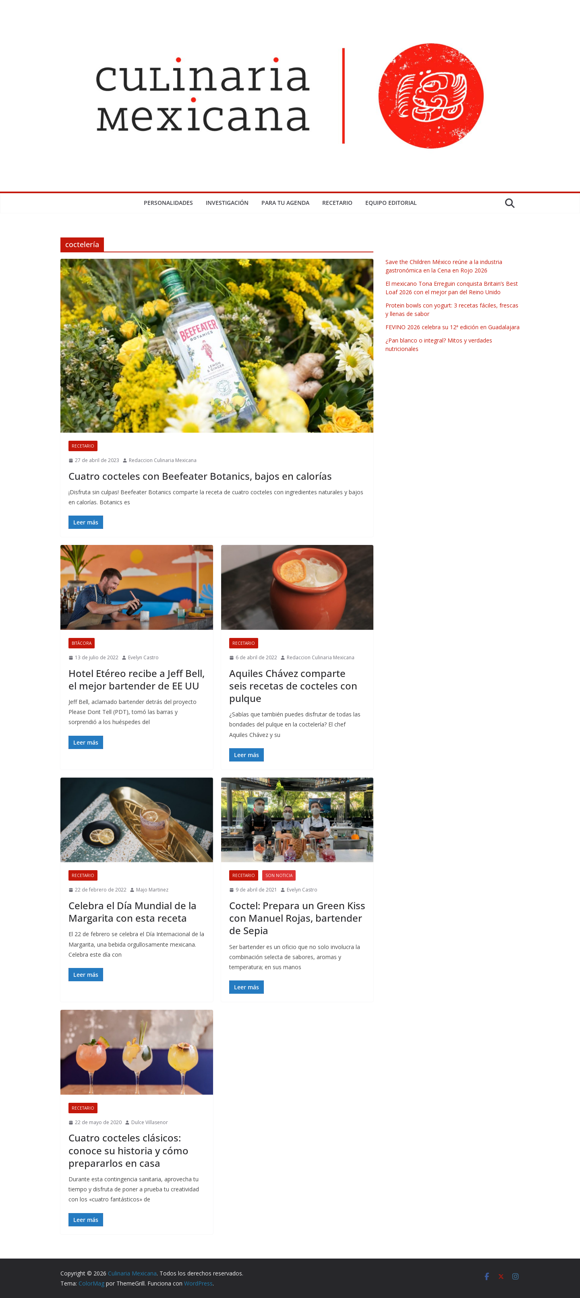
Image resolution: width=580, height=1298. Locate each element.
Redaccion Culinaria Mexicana (163, 460)
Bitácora (81, 643)
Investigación (227, 202)
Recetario (337, 202)
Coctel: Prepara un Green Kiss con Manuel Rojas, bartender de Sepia (297, 918)
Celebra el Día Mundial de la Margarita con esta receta (132, 911)
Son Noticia (278, 875)
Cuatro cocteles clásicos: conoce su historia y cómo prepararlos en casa (128, 1150)
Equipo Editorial (391, 202)
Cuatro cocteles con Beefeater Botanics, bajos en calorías (200, 476)
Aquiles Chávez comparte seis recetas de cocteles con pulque (293, 686)
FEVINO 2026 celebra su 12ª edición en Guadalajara (452, 327)
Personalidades (168, 202)
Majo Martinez (152, 889)
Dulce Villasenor (149, 1122)
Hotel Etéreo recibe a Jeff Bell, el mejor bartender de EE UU (136, 679)
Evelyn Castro (143, 657)
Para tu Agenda (285, 202)
